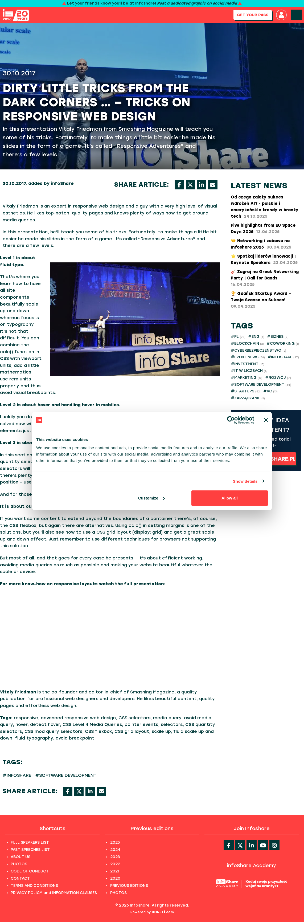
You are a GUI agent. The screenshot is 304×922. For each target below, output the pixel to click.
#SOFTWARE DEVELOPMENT (66, 775)
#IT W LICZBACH (249, 370)
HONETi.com (163, 912)
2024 (115, 849)
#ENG (256, 336)
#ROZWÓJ (278, 377)
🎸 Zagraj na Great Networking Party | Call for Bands (265, 278)
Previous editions (152, 828)
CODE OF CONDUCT (30, 871)
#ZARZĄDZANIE (248, 398)
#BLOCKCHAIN (247, 343)
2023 (115, 857)
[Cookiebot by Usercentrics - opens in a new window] (231, 420)
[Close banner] (266, 420)
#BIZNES (278, 336)
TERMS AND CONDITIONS (34, 885)
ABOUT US (20, 857)
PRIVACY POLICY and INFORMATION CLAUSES (54, 893)
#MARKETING (246, 377)
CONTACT (20, 878)
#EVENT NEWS (248, 357)
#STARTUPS (246, 391)
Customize (151, 498)
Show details (245, 481)
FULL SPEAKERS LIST (30, 842)
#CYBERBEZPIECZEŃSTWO (258, 350)
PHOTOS (19, 864)
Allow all (229, 498)
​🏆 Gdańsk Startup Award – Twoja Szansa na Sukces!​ (261, 300)
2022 (115, 864)
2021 (114, 871)
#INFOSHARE (17, 775)
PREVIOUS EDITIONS (129, 885)
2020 (115, 878)
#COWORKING (282, 343)
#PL (238, 336)
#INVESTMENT (247, 364)
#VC (270, 391)
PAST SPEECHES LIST (30, 849)
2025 (115, 842)
